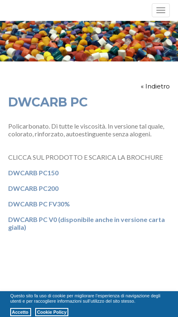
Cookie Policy (51, 312)
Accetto (20, 312)
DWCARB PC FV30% (39, 204)
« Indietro (155, 86)
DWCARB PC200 (33, 188)
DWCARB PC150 (33, 173)
